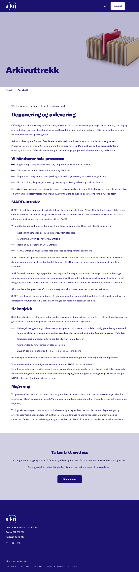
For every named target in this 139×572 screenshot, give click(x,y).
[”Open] (132, 6)
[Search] (105, 6)
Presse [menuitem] (49, 566)
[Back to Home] (11, 6)
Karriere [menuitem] (60, 566)
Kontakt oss (69, 479)
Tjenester (10, 90)
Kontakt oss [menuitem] (72, 566)
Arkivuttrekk (23, 90)
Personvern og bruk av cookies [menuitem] (17, 566)
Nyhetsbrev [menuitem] (38, 566)
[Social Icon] (8, 543)
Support (118, 6)
